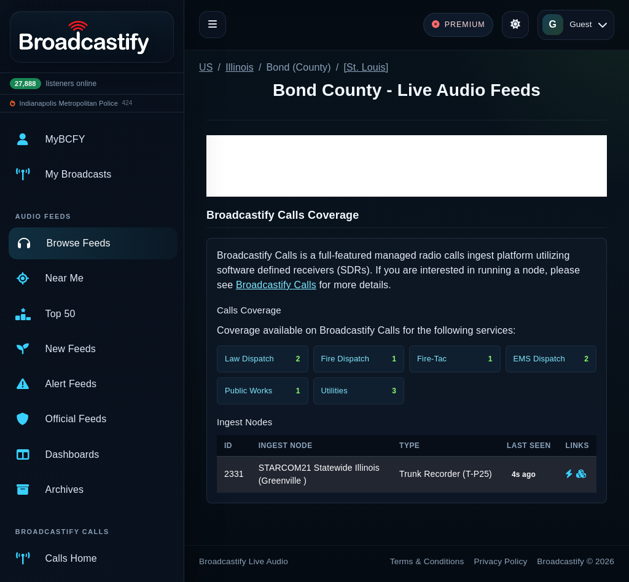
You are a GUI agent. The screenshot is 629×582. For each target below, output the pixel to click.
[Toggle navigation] (212, 24)
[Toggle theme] (515, 24)
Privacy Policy (501, 561)
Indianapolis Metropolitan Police (69, 103)
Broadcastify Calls (276, 285)
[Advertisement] (406, 166)
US (206, 67)
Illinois (239, 67)
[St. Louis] (365, 67)
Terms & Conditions (427, 561)
